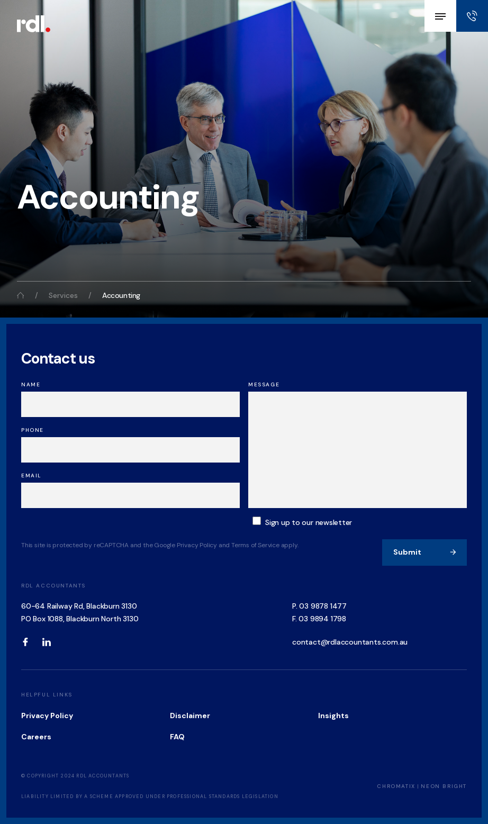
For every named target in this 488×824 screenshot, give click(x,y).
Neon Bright (444, 786)
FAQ (177, 736)
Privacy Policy (47, 715)
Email (31, 475)
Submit (425, 552)
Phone (32, 430)
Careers (36, 736)
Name (30, 384)
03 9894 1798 (322, 618)
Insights (333, 715)
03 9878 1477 (323, 606)
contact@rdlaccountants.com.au (350, 642)
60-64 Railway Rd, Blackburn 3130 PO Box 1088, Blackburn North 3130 (79, 612)
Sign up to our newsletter (308, 522)
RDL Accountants (53, 585)
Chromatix (396, 786)
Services (63, 295)
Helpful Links (47, 694)
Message (263, 384)
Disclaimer (190, 715)
